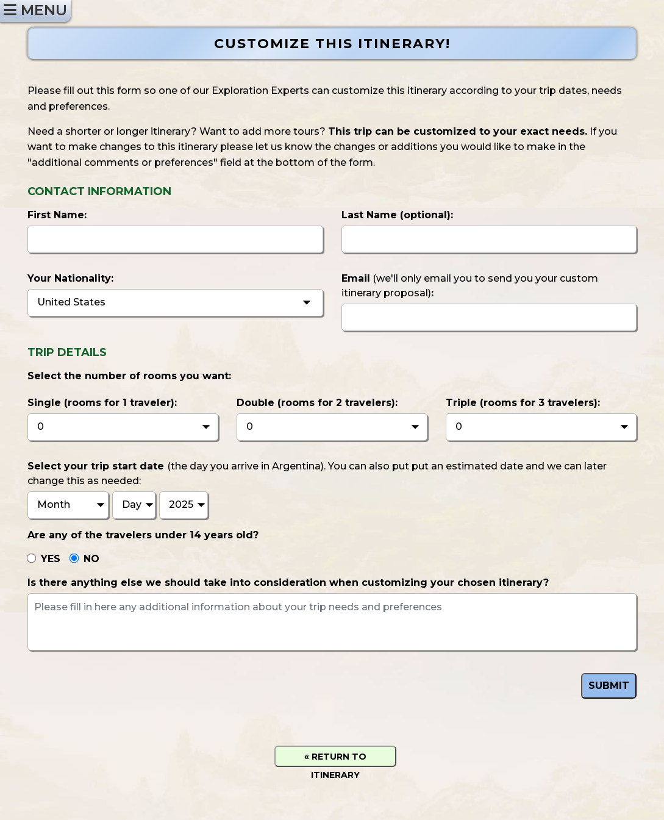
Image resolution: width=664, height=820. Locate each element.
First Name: (57, 215)
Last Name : (397, 215)
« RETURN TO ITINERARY (335, 759)
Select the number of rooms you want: (129, 376)
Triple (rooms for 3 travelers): (523, 402)
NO (91, 559)
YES (50, 559)
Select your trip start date (317, 473)
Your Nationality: (70, 278)
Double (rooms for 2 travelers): (317, 402)
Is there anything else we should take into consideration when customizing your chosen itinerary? (288, 582)
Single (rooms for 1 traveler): (102, 402)
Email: (469, 286)
